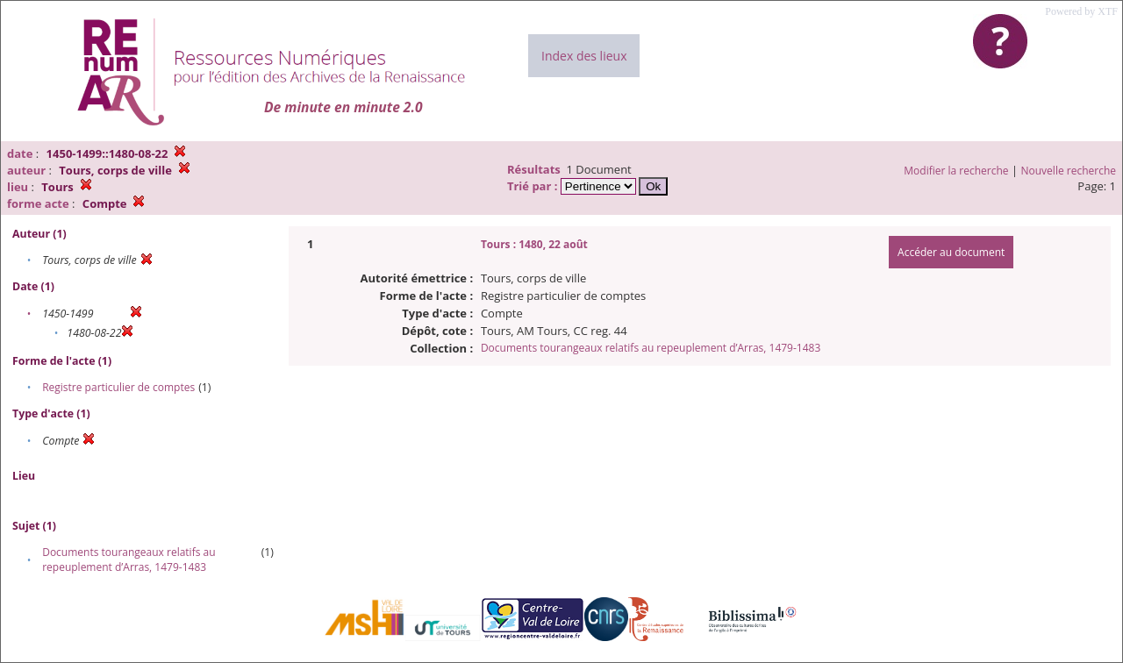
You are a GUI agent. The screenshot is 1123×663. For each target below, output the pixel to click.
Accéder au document (951, 252)
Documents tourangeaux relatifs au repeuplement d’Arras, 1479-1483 (128, 559)
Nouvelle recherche (1069, 170)
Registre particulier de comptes (118, 387)
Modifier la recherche (956, 170)
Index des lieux (583, 55)
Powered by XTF (1081, 11)
